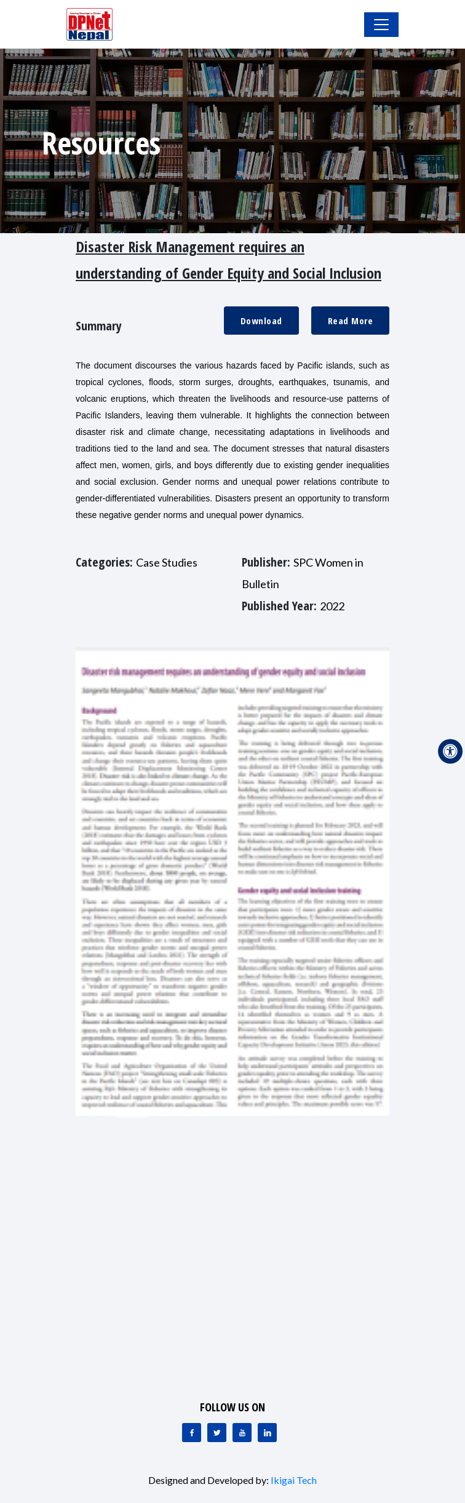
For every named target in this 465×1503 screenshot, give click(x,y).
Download (261, 320)
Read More (350, 320)
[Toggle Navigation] (381, 24)
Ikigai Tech (294, 1480)
